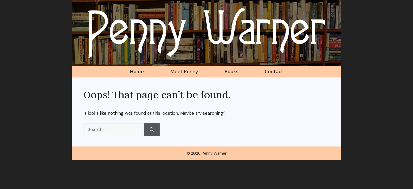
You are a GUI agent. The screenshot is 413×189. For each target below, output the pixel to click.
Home (137, 71)
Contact (274, 71)
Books (231, 71)
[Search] (152, 129)
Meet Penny (184, 71)
